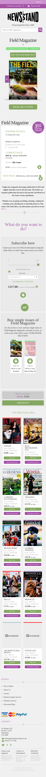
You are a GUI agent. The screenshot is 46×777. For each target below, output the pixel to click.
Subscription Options (12, 462)
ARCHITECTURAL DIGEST (12, 652)
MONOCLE (29, 599)
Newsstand (28, 768)
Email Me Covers (23, 107)
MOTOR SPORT (10, 548)
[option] (23, 80)
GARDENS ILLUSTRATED (10, 498)
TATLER (7, 446)
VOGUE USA (30, 651)
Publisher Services (10, 701)
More (3, 209)
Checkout (23, 403)
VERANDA (29, 497)
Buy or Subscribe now (23, 55)
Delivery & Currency (14, 6)
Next (7, 79)
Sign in (38, 2)
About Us (7, 690)
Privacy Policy (29, 770)
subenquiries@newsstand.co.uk (15, 738)
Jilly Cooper (16, 162)
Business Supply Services (12, 697)
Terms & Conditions (18, 770)
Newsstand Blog (9, 704)
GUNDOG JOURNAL (29, 549)
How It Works (8, 686)
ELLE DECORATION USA (31, 448)
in (16, 48)
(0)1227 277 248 (10, 741)
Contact (6, 693)
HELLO (7, 599)
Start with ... (22, 273)
